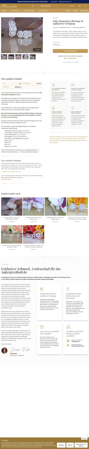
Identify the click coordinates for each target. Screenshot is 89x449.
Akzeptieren (61, 445)
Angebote (75, 10)
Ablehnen (70, 445)
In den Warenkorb (70, 51)
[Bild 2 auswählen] (11, 56)
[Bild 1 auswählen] (4, 56)
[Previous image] (2, 35)
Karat (4, 83)
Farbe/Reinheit (26, 83)
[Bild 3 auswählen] (18, 56)
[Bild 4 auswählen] (26, 56)
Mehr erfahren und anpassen (81, 445)
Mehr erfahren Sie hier (6, 179)
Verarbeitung (6, 86)
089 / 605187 (54, 1)
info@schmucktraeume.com (65, 1)
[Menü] (87, 434)
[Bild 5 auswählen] (33, 56)
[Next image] (41, 35)
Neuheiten (68, 10)
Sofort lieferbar (84, 10)
